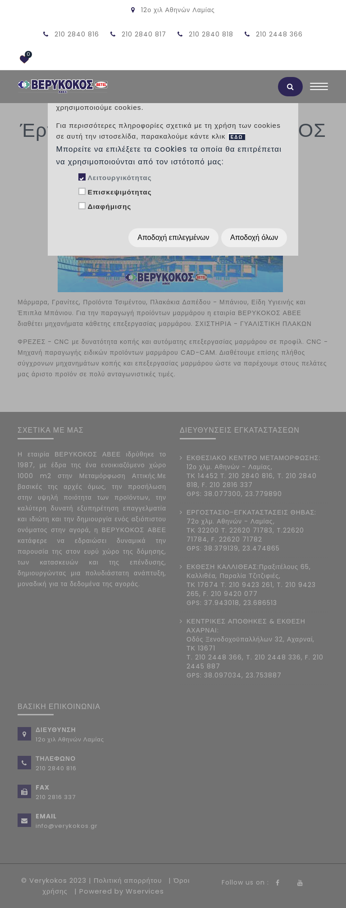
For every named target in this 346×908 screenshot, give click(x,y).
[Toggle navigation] (319, 88)
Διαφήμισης (109, 206)
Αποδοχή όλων (254, 237)
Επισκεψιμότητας (119, 192)
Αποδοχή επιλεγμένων (173, 237)
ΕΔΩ (237, 137)
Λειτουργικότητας (119, 177)
